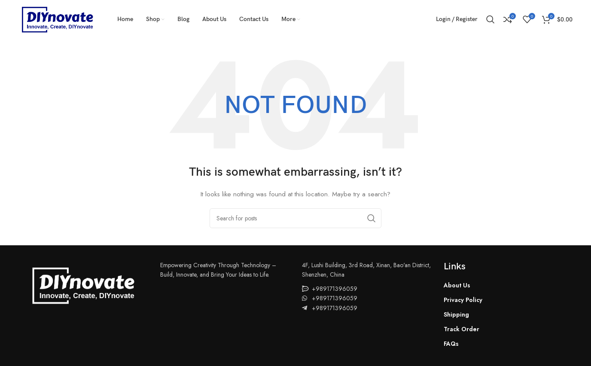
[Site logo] (57, 18)
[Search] (490, 19)
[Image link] (82, 284)
